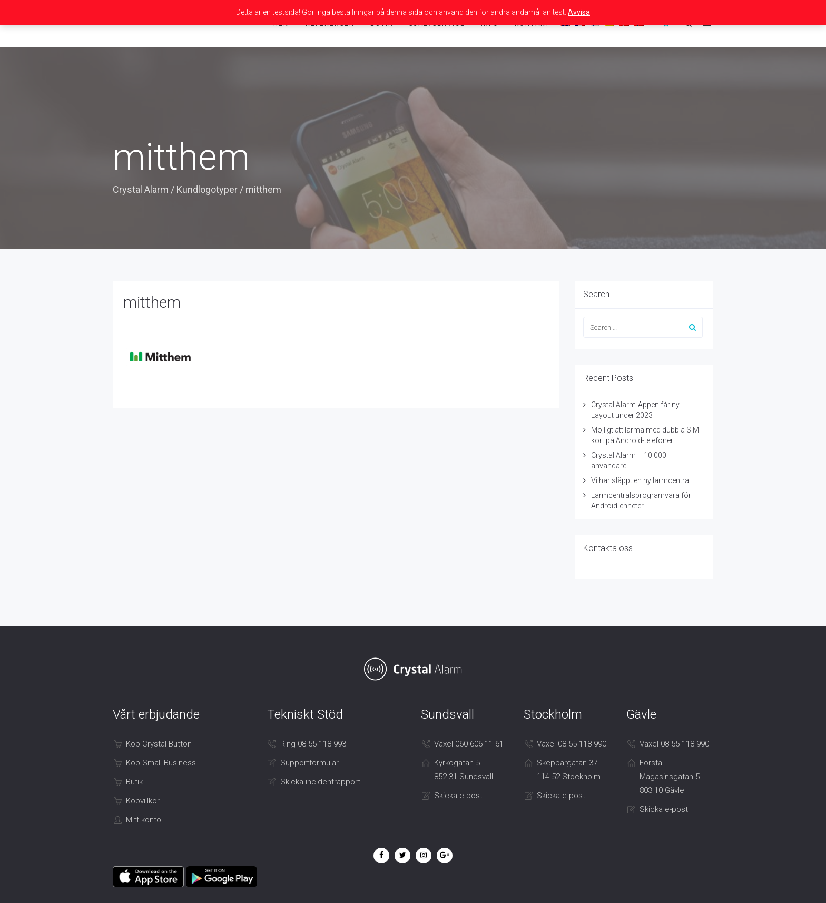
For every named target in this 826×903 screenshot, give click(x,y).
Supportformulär (309, 763)
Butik (134, 782)
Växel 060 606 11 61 (469, 744)
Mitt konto (143, 820)
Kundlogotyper (207, 189)
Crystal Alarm (141, 189)
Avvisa (579, 12)
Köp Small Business (161, 763)
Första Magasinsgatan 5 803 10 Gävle (670, 776)
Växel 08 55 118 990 (571, 744)
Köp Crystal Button (159, 744)
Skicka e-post (458, 795)
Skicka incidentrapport (320, 782)
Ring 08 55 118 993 (313, 744)
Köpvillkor (143, 801)
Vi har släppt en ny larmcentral (641, 480)
